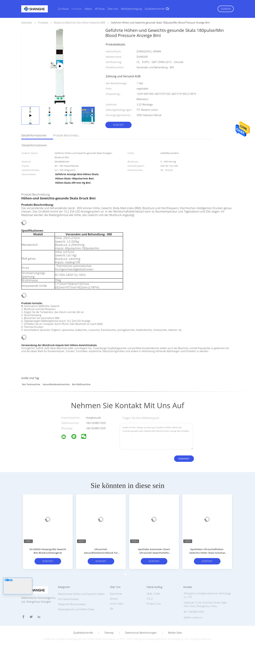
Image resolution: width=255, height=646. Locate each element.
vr (168, 8)
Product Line (154, 603)
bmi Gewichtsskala (68, 599)
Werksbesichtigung (131, 8)
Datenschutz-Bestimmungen (141, 632)
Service (114, 598)
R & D (150, 598)
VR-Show (100, 8)
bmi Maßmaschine (81, 384)
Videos (88, 8)
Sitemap (109, 632)
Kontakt (118, 125)
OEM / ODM (153, 593)
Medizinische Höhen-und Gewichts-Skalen (81, 594)
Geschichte (116, 593)
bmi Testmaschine (31, 384)
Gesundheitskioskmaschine (56, 384)
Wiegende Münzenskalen (72, 604)
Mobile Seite (175, 632)
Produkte (77, 8)
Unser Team (116, 603)
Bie (111, 608)
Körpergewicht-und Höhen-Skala (76, 609)
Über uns (112, 8)
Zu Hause (63, 8)
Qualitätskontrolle (155, 8)
